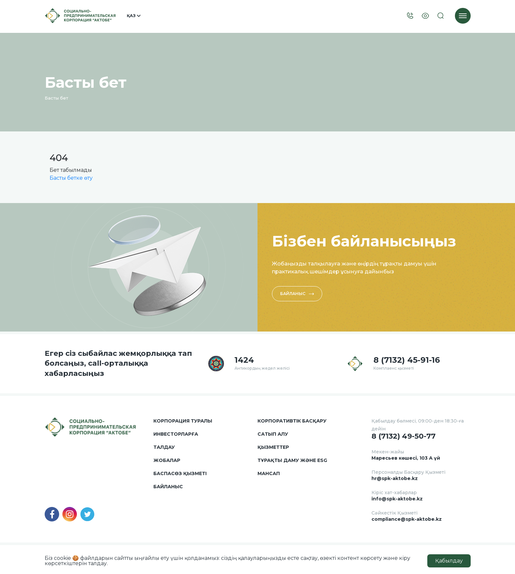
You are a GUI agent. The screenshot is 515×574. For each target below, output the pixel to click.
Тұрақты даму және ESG (292, 460)
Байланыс (297, 293)
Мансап (269, 473)
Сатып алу (273, 434)
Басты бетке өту (71, 178)
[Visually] (425, 15)
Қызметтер (273, 447)
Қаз (134, 16)
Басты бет (56, 98)
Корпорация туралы (182, 421)
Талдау (164, 447)
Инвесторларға (175, 434)
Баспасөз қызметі (180, 473)
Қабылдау (449, 561)
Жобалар (166, 460)
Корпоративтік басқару (292, 421)
